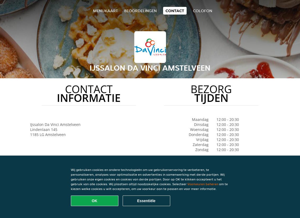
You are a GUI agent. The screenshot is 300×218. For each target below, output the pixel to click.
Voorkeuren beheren (202, 184)
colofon (202, 10)
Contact (174, 10)
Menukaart (105, 10)
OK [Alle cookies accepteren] (94, 201)
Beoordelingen (140, 10)
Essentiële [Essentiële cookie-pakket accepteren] (146, 201)
